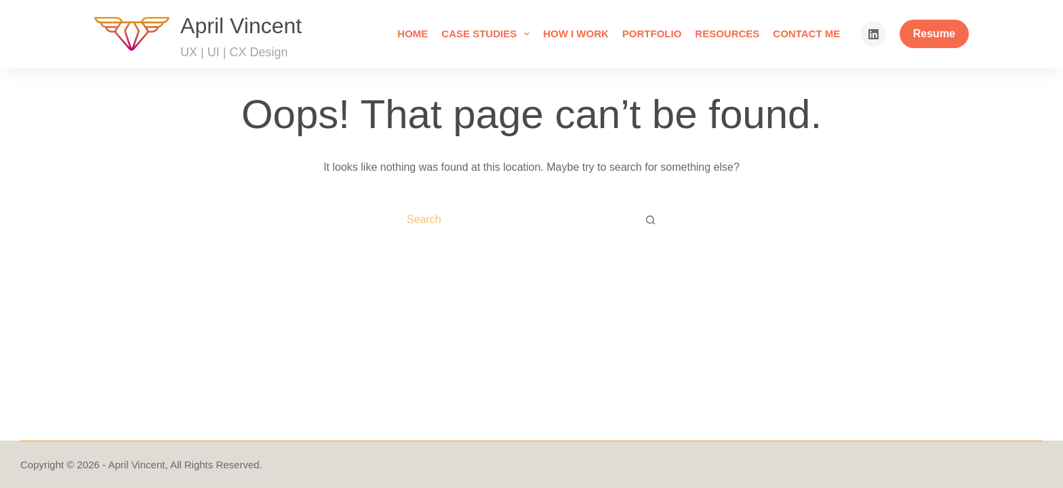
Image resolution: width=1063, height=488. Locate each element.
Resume (934, 33)
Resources (727, 33)
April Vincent (241, 26)
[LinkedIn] (873, 34)
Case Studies (488, 34)
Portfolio (652, 33)
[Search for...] (515, 219)
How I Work (576, 33)
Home (412, 33)
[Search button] (651, 219)
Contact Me (806, 33)
